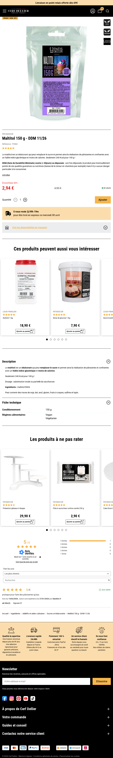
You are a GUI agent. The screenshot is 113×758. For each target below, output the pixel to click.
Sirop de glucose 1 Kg (61, 318)
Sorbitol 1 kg (8, 318)
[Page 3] (54, 339)
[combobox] (107, 11)
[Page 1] (47, 339)
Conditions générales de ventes (45, 756)
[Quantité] (20, 200)
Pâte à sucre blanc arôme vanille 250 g (68, 508)
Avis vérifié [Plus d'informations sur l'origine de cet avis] (106, 590)
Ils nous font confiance (101, 637)
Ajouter (102, 199)
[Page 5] (62, 339)
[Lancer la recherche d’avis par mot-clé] (109, 580)
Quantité (6, 199)
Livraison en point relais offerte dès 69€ (56, 2)
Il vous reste (26, 211)
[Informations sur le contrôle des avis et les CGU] (40, 557)
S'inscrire (101, 681)
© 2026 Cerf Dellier (10, 756)
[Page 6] (66, 339)
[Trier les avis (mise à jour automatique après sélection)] (57, 573)
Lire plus (6, 175)
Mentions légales (25, 756)
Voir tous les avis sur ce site (27, 562)
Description (56, 361)
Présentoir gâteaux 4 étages (14, 508)
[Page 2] (51, 339)
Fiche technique (56, 402)
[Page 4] (58, 339)
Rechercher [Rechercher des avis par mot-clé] (55, 580)
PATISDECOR (7, 134)
